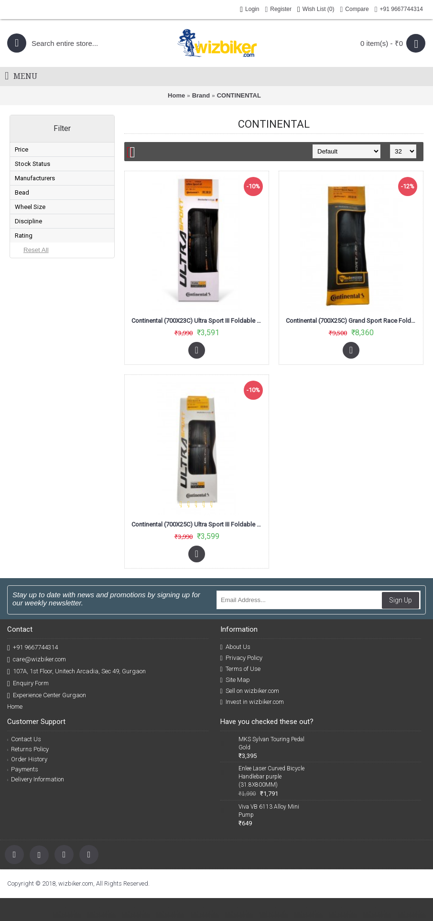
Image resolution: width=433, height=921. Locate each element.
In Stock (38, 215)
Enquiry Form (28, 683)
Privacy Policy (241, 658)
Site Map (235, 680)
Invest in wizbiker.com (252, 702)
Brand (201, 95)
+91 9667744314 (32, 647)
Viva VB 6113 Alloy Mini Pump (268, 810)
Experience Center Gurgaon (46, 695)
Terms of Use (240, 669)
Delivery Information (35, 779)
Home (176, 95)
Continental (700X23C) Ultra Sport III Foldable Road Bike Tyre (198, 320)
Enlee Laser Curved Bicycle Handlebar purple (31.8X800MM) (271, 776)
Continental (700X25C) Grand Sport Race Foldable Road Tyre (353, 320)
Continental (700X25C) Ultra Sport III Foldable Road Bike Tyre (198, 524)
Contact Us (24, 739)
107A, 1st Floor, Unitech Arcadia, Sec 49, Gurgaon (76, 671)
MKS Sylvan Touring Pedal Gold (271, 743)
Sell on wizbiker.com (249, 691)
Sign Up (400, 600)
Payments (22, 769)
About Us (235, 647)
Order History (27, 759)
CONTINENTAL (239, 95)
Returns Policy (28, 749)
